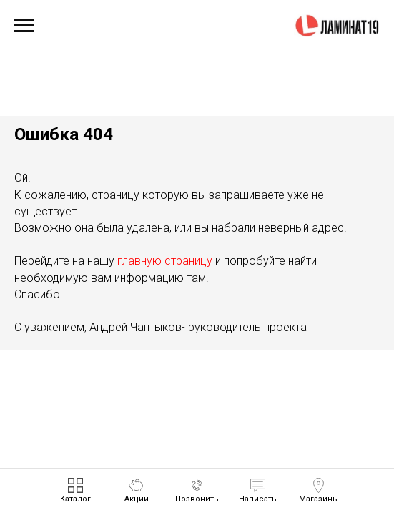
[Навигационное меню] (24, 26)
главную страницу (164, 261)
